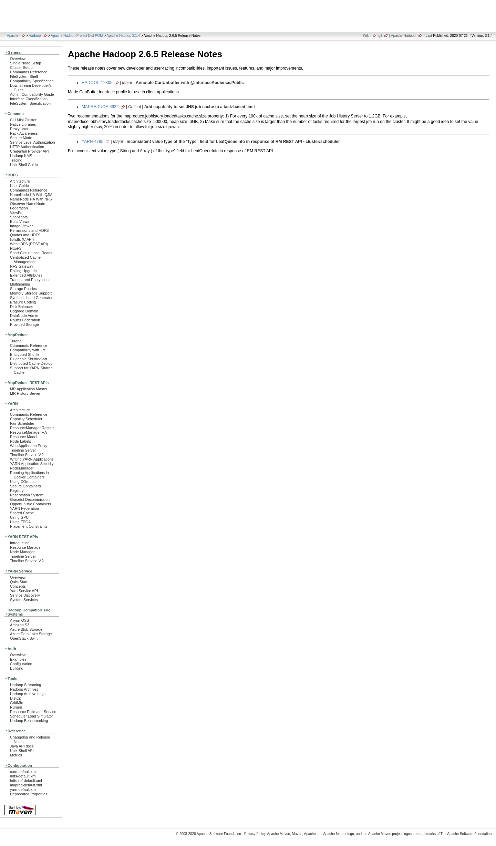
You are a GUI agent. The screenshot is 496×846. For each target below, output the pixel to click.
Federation (19, 208)
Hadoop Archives (24, 689)
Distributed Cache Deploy (31, 363)
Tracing (16, 160)
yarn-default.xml (23, 789)
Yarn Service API (24, 591)
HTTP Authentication (27, 147)
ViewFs (16, 212)
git (380, 36)
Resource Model (23, 437)
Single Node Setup (25, 63)
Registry (17, 490)
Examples (18, 659)
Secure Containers (25, 486)
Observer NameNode (27, 204)
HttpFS (16, 248)
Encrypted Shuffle (24, 354)
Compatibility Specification (31, 81)
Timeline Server (23, 450)
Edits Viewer (20, 221)
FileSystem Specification (30, 103)
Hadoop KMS (21, 156)
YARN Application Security (32, 464)
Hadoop (35, 36)
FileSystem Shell (24, 76)
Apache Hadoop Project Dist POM (77, 36)
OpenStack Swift (24, 638)
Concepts (18, 586)
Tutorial (16, 341)
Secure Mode (21, 138)
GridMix (16, 703)
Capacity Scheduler (26, 419)
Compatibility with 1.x (27, 350)
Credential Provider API (29, 151)
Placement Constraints (29, 526)
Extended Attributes (26, 275)
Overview (17, 58)
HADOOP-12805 (97, 82)
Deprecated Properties (28, 794)
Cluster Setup (21, 67)
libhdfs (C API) (22, 239)
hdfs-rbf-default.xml (26, 780)
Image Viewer (21, 226)
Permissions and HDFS (29, 230)
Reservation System (26, 495)
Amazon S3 (19, 625)
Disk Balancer (21, 307)
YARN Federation (24, 508)
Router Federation (25, 320)
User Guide (19, 186)
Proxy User (19, 129)
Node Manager (22, 552)
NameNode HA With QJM (31, 195)
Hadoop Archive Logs (27, 694)
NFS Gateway (21, 266)
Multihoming (20, 284)
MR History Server (25, 393)
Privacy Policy (255, 834)
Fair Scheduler (22, 423)
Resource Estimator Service (33, 712)
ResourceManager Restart (32, 428)
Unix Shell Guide (24, 165)
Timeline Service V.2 (27, 455)
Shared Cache (22, 513)
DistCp (15, 698)
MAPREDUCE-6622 (100, 106)
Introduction (20, 543)
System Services (24, 600)
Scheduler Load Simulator (31, 716)
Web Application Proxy (28, 446)
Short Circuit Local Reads (31, 253)
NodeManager (22, 468)
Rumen (16, 707)
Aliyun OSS (19, 620)
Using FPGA (20, 522)
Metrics (16, 755)
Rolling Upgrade (23, 271)
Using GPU (19, 517)
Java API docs (22, 746)
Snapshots (19, 217)
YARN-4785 (92, 141)
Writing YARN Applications (31, 459)
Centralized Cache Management (25, 259)
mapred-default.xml (26, 785)
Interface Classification (29, 99)
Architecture (20, 181)
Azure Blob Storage (26, 629)
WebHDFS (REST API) (29, 244)
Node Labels (20, 441)
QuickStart (19, 582)
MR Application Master (28, 389)
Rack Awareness (24, 133)
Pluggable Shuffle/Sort (28, 359)
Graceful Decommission (30, 499)
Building (16, 668)
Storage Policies (23, 289)
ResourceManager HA (28, 432)
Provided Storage (24, 324)
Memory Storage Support (31, 293)
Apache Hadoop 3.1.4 (123, 36)
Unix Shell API (22, 751)
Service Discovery (25, 595)
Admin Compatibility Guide (32, 94)
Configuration (21, 664)
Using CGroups (22, 481)
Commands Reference (28, 72)
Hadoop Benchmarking (29, 721)
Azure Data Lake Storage (31, 634)
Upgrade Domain (24, 311)
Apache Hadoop (403, 36)
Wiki (366, 36)
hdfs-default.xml (23, 776)
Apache (13, 36)
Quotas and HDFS (25, 235)
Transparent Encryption (29, 280)
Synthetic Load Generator (31, 298)
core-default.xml (23, 772)
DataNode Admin (24, 315)
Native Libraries (23, 124)
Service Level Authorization (32, 142)
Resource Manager (26, 547)
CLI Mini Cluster (23, 120)
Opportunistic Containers (30, 504)
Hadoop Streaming (25, 685)
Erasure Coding (23, 302)
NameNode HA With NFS (31, 199)
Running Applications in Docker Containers (29, 475)
